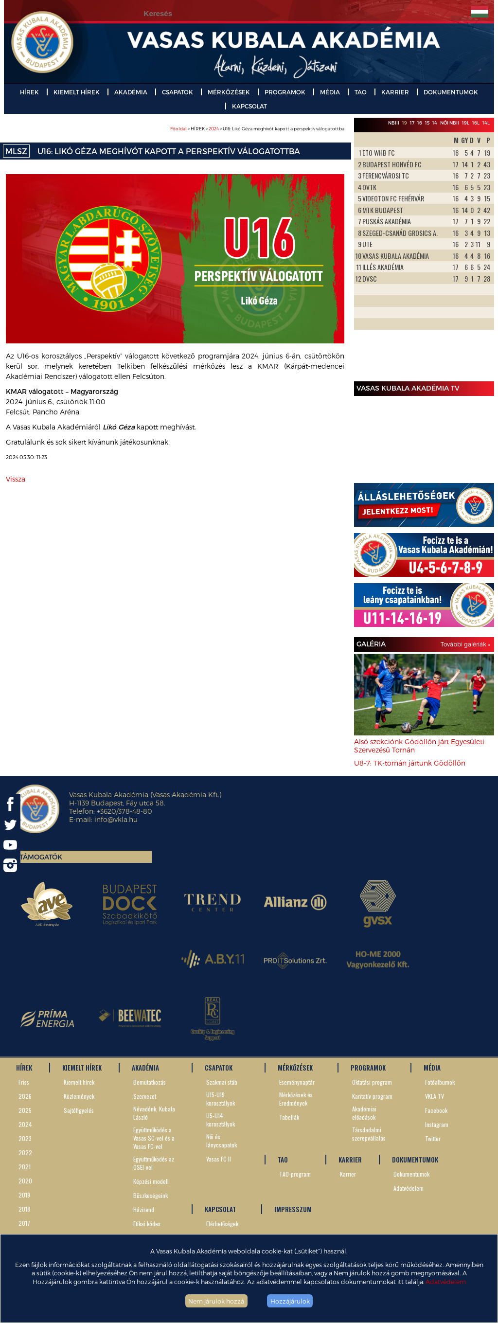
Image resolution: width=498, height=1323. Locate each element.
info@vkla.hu (116, 819)
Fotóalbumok (440, 1082)
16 (419, 122)
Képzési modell (151, 1181)
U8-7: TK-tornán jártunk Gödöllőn (409, 763)
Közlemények (79, 1096)
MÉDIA (330, 92)
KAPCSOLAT (249, 106)
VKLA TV (434, 1096)
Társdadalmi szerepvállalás (369, 1134)
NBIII (393, 122)
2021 (24, 1166)
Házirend (143, 1209)
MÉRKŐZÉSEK (229, 92)
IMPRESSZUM (293, 1209)
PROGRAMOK (285, 92)
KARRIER (395, 92)
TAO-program (295, 1174)
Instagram (436, 1124)
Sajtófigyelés (79, 1110)
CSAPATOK (177, 92)
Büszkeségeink (150, 1195)
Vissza (15, 479)
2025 (25, 1110)
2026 (25, 1096)
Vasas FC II (218, 1159)
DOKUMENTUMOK (451, 92)
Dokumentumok (411, 1174)
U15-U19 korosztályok (220, 1099)
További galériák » (465, 644)
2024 (214, 128)
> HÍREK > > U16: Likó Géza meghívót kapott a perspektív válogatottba (257, 128)
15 (427, 122)
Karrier (348, 1174)
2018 (24, 1209)
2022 (25, 1152)
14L (486, 122)
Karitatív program (372, 1096)
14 (434, 122)
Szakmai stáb (221, 1082)
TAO (361, 92)
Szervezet (144, 1096)
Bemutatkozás (149, 1082)
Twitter (433, 1138)
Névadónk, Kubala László (154, 1113)
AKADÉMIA (130, 92)
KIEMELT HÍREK (76, 92)
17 (412, 122)
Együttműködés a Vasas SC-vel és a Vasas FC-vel (154, 1138)
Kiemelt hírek (79, 1082)
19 (404, 122)
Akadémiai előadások (364, 1113)
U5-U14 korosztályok (220, 1119)
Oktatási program (372, 1082)
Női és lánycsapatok (221, 1140)
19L (465, 122)
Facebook (436, 1110)
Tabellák (289, 1117)
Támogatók (40, 857)
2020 (25, 1181)
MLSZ (16, 151)
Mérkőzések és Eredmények (296, 1099)
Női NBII (449, 122)
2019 (24, 1195)
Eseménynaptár (297, 1082)
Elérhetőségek (222, 1223)
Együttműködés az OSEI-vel (153, 1163)
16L (476, 122)
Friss (23, 1082)
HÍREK (29, 92)
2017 (24, 1223)
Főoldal (178, 128)
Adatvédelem (446, 1281)
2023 (25, 1138)
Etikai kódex (146, 1223)
